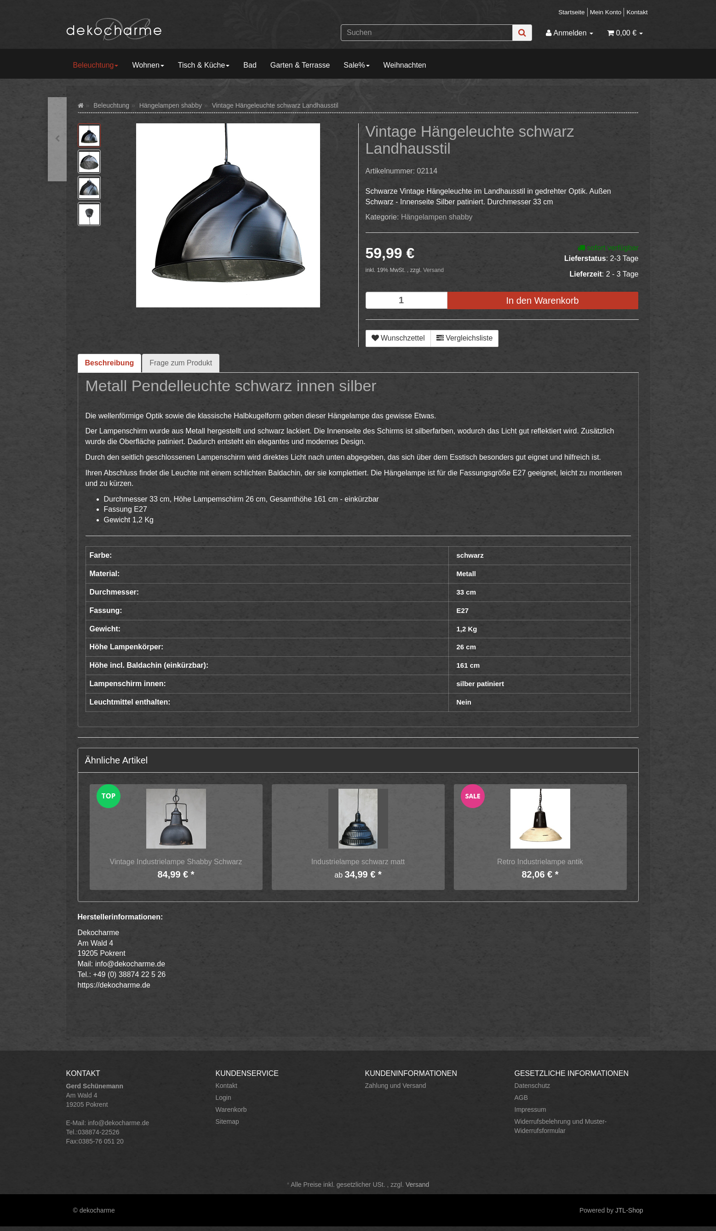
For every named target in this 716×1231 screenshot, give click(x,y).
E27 (463, 610)
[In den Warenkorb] (542, 301)
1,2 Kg (467, 629)
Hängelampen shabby (437, 217)
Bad (249, 65)
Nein (464, 702)
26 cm (466, 647)
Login (223, 1097)
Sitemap (227, 1121)
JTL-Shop (629, 1210)
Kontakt (636, 12)
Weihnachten (405, 65)
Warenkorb (231, 1109)
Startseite (571, 12)
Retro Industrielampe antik (540, 862)
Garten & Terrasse (300, 65)
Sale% (356, 65)
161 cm (468, 665)
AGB (521, 1097)
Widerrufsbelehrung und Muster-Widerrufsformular (561, 1126)
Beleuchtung (96, 65)
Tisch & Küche (204, 65)
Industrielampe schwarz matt (358, 862)
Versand (433, 270)
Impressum (530, 1109)
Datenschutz (532, 1085)
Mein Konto (606, 12)
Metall (466, 574)
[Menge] (406, 300)
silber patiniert (480, 684)
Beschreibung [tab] (109, 363)
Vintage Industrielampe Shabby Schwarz (176, 862)
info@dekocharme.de (118, 1123)
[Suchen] (427, 32)
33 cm (466, 592)
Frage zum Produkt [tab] (180, 363)
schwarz (470, 555)
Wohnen (148, 65)
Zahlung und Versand (395, 1085)
